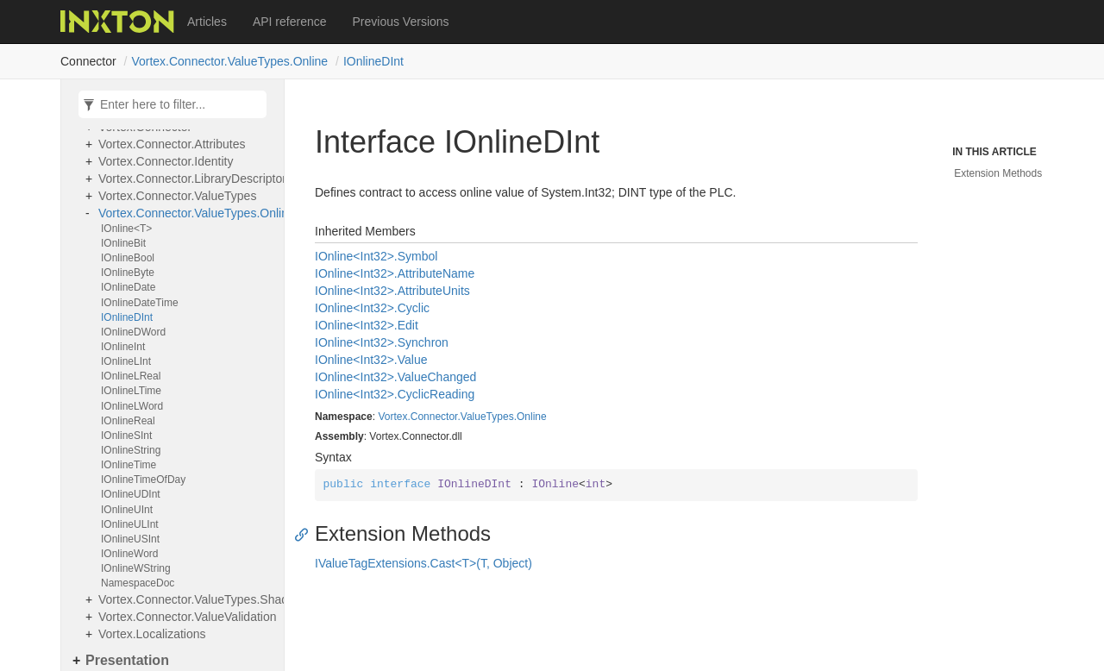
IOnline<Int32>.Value (371, 360)
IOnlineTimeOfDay (143, 479)
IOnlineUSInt (130, 539)
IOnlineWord (129, 554)
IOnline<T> (126, 229)
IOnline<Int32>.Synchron (381, 342)
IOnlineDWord (133, 332)
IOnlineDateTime (140, 303)
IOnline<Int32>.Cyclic (372, 308)
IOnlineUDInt (130, 494)
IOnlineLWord (132, 406)
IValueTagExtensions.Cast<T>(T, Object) (423, 563)
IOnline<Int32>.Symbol (376, 256)
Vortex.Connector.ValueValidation (186, 617)
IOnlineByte (127, 273)
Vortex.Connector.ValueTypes (177, 196)
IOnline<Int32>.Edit (366, 325)
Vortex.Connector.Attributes (171, 144)
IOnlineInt (123, 347)
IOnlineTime (128, 465)
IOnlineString (130, 450)
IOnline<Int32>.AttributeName (394, 273)
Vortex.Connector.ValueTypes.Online (229, 61)
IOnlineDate (128, 287)
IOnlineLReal (130, 376)
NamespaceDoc (137, 583)
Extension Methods (998, 173)
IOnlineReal (128, 421)
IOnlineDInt (373, 61)
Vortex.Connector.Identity (165, 161)
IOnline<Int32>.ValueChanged (395, 377)
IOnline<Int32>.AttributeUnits (392, 291)
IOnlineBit (123, 243)
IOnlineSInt (126, 436)
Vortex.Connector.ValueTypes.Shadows (186, 599)
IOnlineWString (136, 568)
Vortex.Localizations (152, 634)
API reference (290, 21)
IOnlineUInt (127, 510)
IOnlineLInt (126, 361)
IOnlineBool (127, 258)
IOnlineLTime (131, 391)
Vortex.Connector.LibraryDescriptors (186, 178)
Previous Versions (401, 21)
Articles (207, 21)
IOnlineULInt (130, 524)
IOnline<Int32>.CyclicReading (394, 394)
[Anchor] (305, 534)
